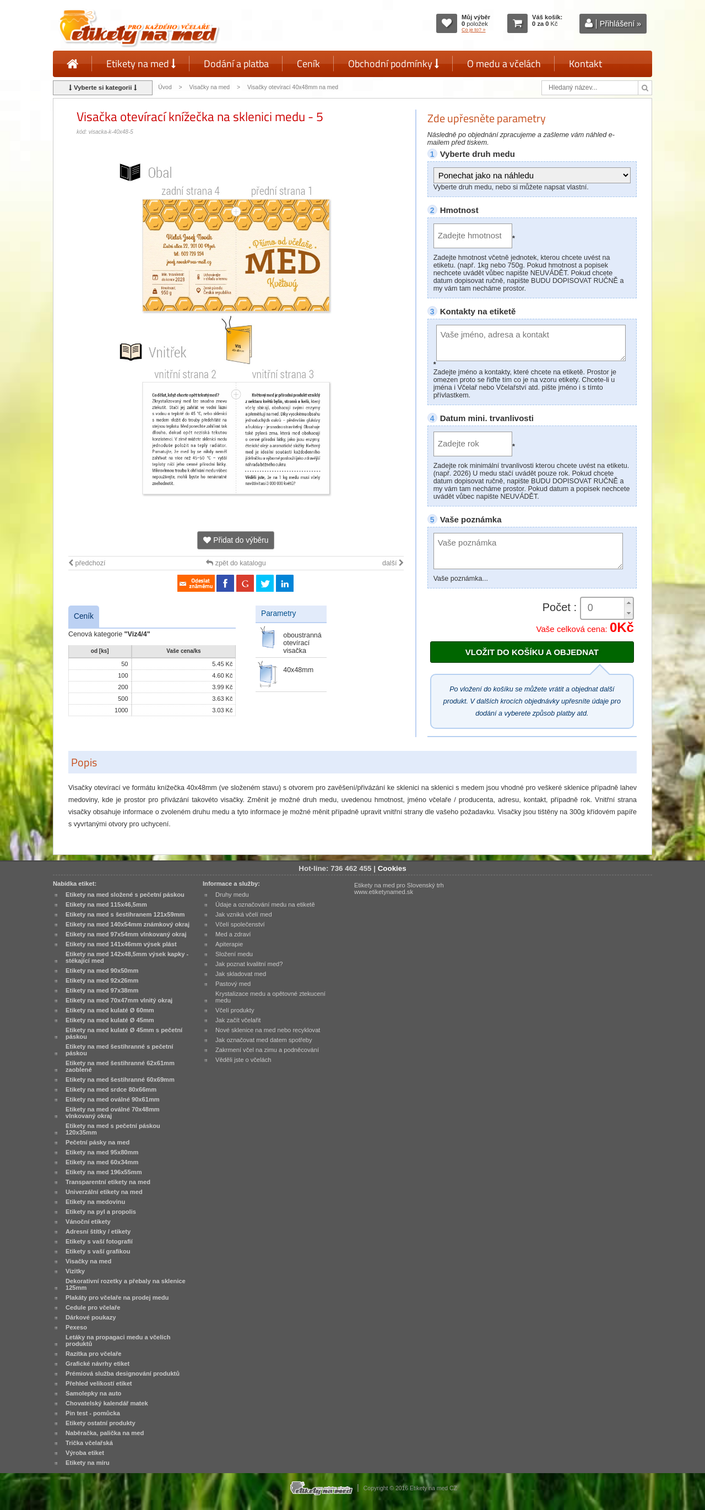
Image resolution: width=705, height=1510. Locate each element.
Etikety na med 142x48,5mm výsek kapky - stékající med (127, 957)
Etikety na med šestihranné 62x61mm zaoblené (120, 1066)
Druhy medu (232, 894)
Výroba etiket (85, 1452)
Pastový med (233, 983)
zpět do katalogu (235, 563)
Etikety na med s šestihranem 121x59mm (125, 914)
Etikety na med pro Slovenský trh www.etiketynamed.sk (399, 888)
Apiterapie (229, 944)
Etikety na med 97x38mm (102, 990)
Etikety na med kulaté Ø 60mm (110, 1010)
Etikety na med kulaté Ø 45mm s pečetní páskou (124, 1033)
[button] (628, 603)
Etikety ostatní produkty (100, 1423)
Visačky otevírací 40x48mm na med (292, 87)
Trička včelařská (89, 1443)
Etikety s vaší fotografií (99, 1241)
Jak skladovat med (240, 974)
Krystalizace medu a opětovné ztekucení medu (270, 997)
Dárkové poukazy (91, 1317)
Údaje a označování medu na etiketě (265, 904)
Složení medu (234, 954)
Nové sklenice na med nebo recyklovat (267, 1030)
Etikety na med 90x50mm (102, 970)
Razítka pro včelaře (93, 1353)
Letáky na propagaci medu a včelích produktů (118, 1340)
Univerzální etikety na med (104, 1192)
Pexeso (76, 1327)
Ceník (308, 63)
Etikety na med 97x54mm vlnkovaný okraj (126, 934)
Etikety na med (141, 63)
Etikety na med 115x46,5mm (106, 904)
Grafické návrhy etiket (97, 1363)
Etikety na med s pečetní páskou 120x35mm (113, 1129)
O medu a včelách (504, 63)
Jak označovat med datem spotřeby (263, 1040)
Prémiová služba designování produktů (123, 1373)
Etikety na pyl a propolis (101, 1211)
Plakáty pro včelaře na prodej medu (117, 1297)
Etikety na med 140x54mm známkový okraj (127, 924)
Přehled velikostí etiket (99, 1383)
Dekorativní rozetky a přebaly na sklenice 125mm (126, 1284)
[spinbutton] (607, 608)
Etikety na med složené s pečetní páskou (125, 894)
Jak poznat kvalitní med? (249, 964)
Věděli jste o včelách (243, 1059)
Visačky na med (209, 87)
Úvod (164, 87)
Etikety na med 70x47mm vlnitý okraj (119, 1000)
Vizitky (75, 1271)
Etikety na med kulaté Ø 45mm (110, 1020)
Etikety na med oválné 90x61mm (113, 1099)
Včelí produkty (234, 1010)
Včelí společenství (240, 924)
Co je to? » (474, 29)
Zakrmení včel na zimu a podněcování (267, 1049)
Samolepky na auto (93, 1393)
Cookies (392, 868)
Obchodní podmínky (393, 63)
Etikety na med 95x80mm (102, 1152)
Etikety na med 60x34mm (102, 1162)
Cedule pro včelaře (93, 1307)
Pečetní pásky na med (97, 1142)
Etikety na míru (88, 1462)
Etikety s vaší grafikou (98, 1251)
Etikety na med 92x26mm (102, 980)
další (393, 563)
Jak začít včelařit (238, 1020)
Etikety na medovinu (95, 1201)
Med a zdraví (233, 934)
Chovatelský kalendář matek (107, 1403)
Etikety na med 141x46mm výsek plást (121, 944)
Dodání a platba (236, 63)
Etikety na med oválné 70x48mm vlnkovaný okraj (113, 1112)
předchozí (86, 563)
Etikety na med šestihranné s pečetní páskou (119, 1049)
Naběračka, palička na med (105, 1433)
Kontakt (585, 63)
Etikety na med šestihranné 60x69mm (120, 1079)
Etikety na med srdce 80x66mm (111, 1089)
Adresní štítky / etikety (98, 1231)
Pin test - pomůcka (93, 1413)
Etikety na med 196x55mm (104, 1172)
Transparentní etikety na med (108, 1182)
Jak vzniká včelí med (243, 914)
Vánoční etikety (88, 1221)
